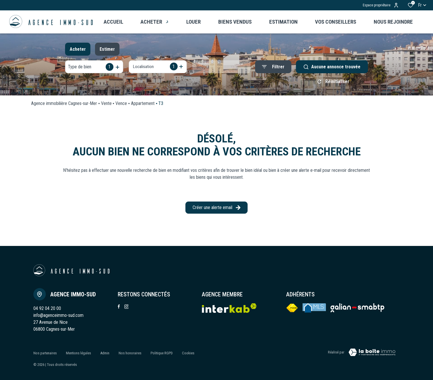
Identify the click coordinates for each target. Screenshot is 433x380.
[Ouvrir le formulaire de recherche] (273, 66)
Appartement (143, 105)
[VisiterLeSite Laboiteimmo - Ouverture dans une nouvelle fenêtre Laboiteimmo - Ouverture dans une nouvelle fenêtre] (372, 354)
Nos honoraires (130, 353)
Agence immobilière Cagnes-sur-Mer (64, 105)
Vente (106, 105)
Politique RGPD (162, 353)
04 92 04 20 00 (47, 310)
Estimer (107, 49)
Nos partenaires (45, 353)
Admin (104, 353)
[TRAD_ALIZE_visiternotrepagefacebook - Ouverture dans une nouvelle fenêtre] (119, 308)
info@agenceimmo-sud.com (58, 317)
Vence (121, 105)
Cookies (188, 353)
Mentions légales (78, 353)
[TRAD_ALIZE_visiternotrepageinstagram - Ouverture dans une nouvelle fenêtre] (126, 308)
